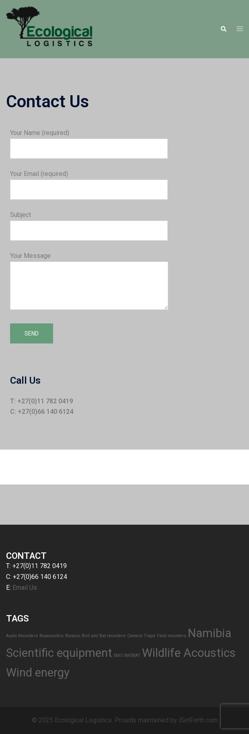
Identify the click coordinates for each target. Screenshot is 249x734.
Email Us (24, 587)
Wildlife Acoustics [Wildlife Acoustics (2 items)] (189, 653)
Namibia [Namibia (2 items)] (209, 633)
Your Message (89, 281)
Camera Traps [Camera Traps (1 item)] (141, 635)
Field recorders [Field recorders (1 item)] (171, 635)
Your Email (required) (89, 181)
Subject (89, 222)
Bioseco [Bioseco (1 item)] (72, 635)
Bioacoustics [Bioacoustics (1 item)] (51, 635)
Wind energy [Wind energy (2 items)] (38, 672)
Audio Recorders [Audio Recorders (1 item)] (22, 635)
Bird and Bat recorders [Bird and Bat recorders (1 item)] (104, 635)
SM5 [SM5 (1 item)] (118, 655)
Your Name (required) (89, 140)
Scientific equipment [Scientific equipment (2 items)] (59, 653)
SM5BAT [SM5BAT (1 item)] (132, 655)
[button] (223, 29)
